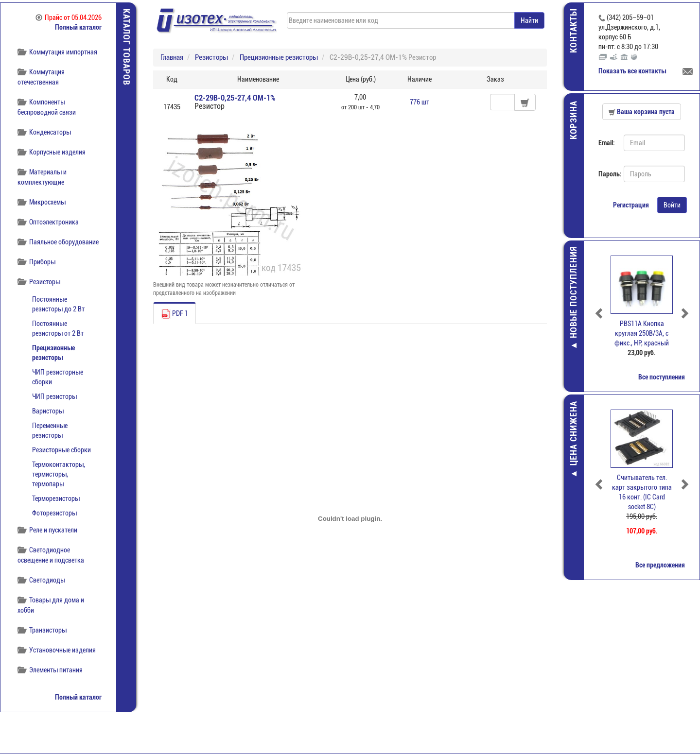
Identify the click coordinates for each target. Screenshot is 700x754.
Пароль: (607, 174)
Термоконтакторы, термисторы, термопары (58, 474)
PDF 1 (174, 314)
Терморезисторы (56, 498)
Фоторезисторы (54, 513)
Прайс (68, 17)
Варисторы (48, 411)
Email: (606, 143)
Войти (672, 205)
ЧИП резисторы (54, 396)
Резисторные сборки (61, 450)
